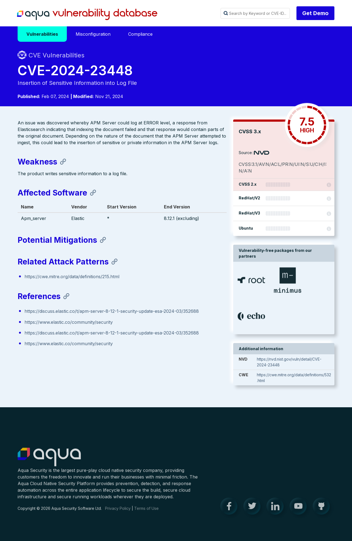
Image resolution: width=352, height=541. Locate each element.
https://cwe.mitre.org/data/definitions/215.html (71, 277)
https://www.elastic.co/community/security (68, 322)
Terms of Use (146, 512)
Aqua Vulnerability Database (87, 14)
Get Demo (315, 13)
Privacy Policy (118, 512)
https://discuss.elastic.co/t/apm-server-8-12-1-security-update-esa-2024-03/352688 (111, 312)
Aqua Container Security (49, 461)
